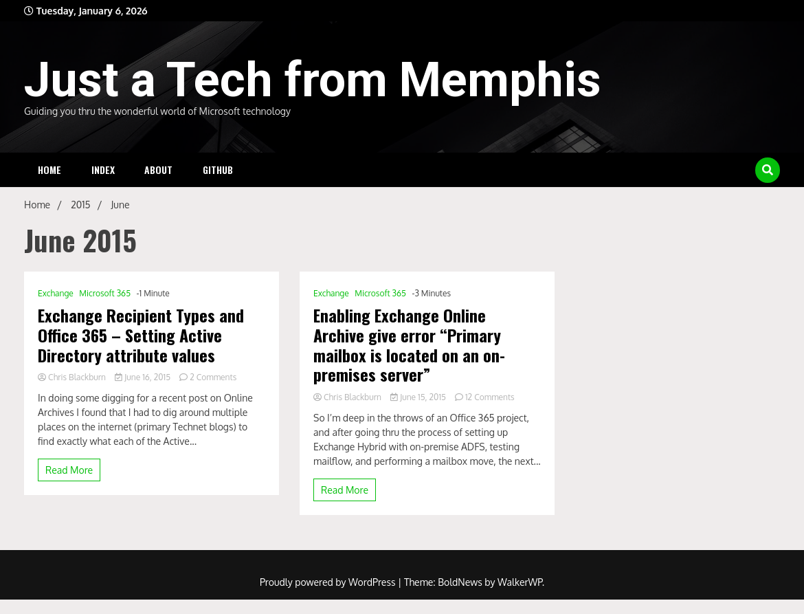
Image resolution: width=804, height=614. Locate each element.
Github (218, 169)
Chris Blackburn (73, 377)
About (158, 169)
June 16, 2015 (143, 377)
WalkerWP (520, 582)
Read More (69, 470)
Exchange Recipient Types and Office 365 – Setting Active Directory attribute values (141, 334)
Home (49, 169)
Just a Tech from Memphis (312, 80)
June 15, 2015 (419, 397)
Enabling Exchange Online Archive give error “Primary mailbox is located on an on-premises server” (409, 344)
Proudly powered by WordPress (329, 582)
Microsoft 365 (105, 293)
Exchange (56, 293)
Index (103, 169)
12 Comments (490, 397)
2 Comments (213, 377)
